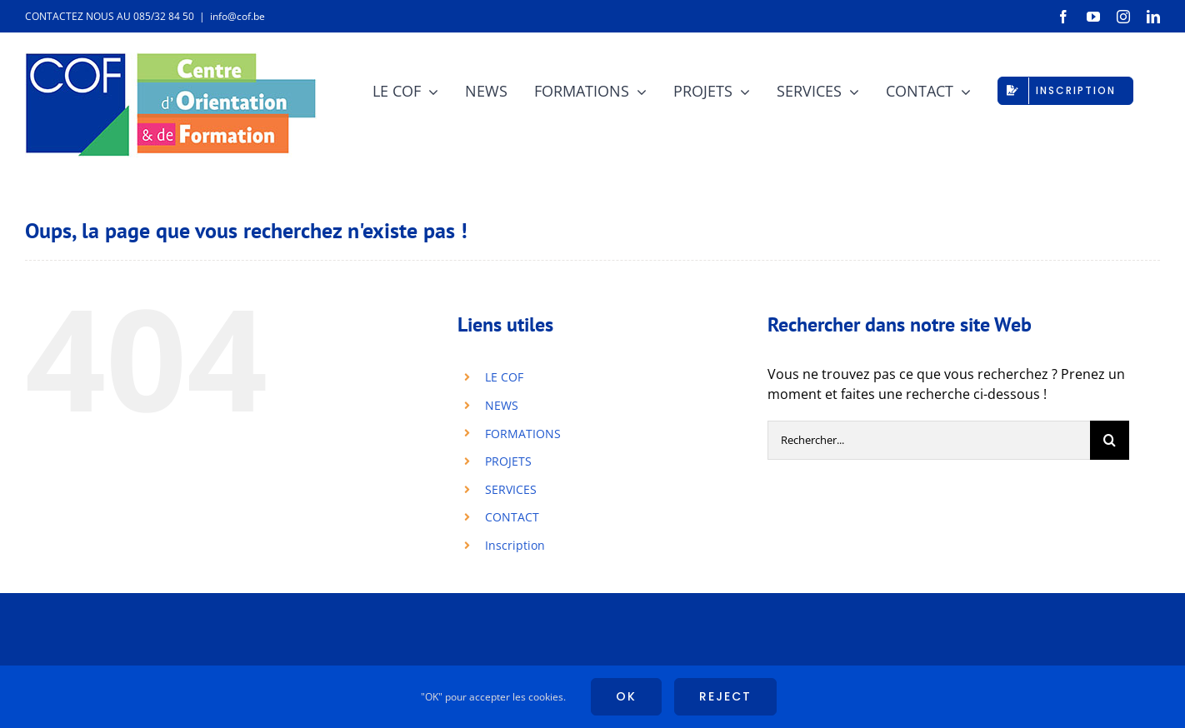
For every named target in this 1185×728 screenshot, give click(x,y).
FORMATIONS (523, 433)
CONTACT (512, 517)
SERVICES (511, 489)
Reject (725, 696)
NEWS (501, 405)
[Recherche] (1109, 440)
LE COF (504, 377)
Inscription (515, 545)
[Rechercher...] (929, 440)
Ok (626, 696)
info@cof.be (237, 16)
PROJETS (508, 461)
